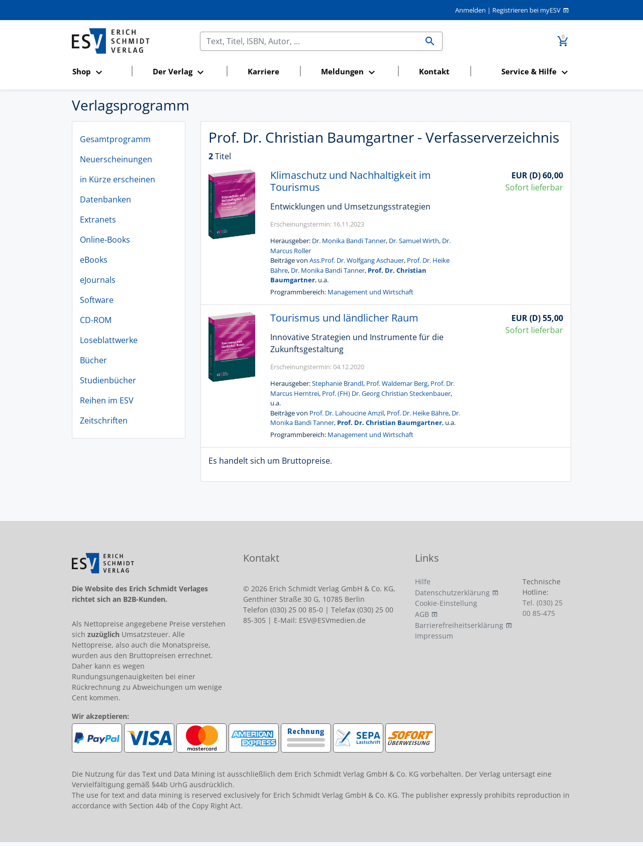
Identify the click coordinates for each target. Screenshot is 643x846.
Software (97, 299)
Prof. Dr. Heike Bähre (418, 412)
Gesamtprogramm (115, 139)
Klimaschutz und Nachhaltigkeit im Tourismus (350, 181)
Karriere (263, 71)
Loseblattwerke (109, 340)
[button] (99, 72)
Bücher (93, 360)
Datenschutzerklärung (452, 592)
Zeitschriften (104, 420)
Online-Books (105, 239)
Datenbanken (105, 199)
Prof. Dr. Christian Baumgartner (389, 422)
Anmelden (470, 10)
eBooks (94, 259)
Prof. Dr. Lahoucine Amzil (346, 412)
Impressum (434, 636)
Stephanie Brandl (337, 383)
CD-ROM (96, 320)
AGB (422, 614)
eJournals (98, 279)
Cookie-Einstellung (446, 603)
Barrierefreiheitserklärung (459, 625)
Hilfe (423, 581)
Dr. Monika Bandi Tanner (349, 240)
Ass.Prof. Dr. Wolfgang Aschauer (356, 260)
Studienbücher (108, 380)
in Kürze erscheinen (117, 179)
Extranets (98, 219)
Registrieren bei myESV (526, 10)
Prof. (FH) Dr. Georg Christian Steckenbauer (386, 393)
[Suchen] (309, 41)
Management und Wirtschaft (370, 291)
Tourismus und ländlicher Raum (344, 318)
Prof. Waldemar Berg (396, 383)
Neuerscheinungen (116, 159)
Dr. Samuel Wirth (414, 240)
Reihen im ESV (107, 400)
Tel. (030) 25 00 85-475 (542, 608)
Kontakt (434, 71)
